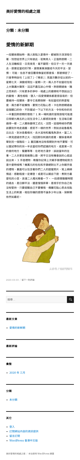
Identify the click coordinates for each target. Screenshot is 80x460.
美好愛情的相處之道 (23, 11)
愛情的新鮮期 (20, 45)
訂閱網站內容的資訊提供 (23, 431)
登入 (12, 426)
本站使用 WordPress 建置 (41, 453)
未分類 (13, 399)
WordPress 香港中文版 (23, 440)
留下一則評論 (28, 280)
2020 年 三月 (17, 372)
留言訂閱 (14, 436)
